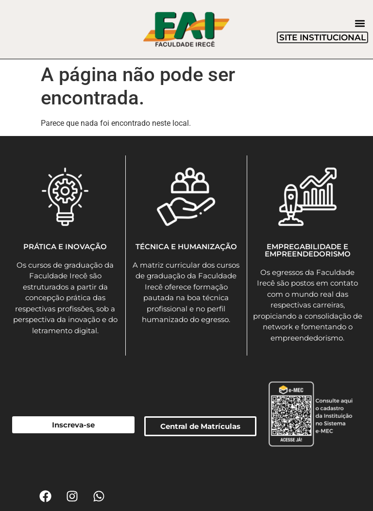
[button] (360, 24)
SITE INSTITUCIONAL (322, 37)
